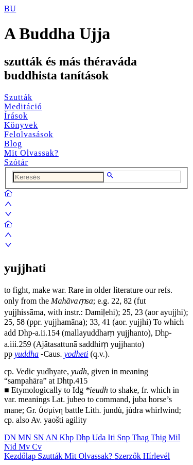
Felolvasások (29, 134)
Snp (124, 437)
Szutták (18, 97)
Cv (37, 446)
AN (52, 437)
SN (39, 437)
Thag (141, 437)
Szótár (16, 162)
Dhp (84, 437)
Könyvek (21, 125)
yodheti (76, 354)
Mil (174, 437)
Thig (159, 437)
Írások (16, 115)
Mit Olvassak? (31, 152)
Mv (25, 446)
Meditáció (23, 106)
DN (11, 437)
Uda (100, 437)
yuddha (26, 354)
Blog (13, 143)
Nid (11, 446)
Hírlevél (156, 456)
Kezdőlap (21, 456)
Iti (112, 437)
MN (25, 437)
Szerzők (128, 456)
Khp (68, 437)
